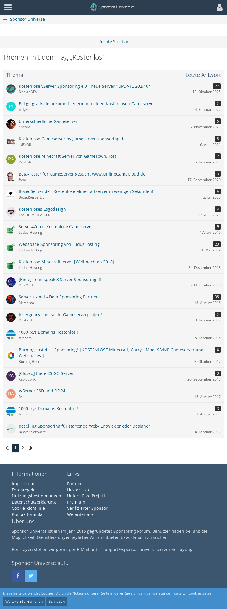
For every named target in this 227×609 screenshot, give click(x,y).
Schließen (57, 601)
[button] (218, 7)
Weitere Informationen (24, 601)
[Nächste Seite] (31, 448)
